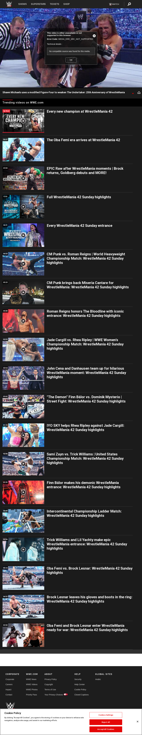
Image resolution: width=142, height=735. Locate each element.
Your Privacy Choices (54, 695)
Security (78, 679)
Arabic (98, 679)
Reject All (106, 722)
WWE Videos (31, 684)
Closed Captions (81, 695)
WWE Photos (32, 689)
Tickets (54, 4)
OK (71, 60)
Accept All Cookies (105, 729)
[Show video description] (133, 93)
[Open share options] (139, 93)
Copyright (49, 684)
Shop (66, 4)
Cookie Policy (80, 689)
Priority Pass (31, 695)
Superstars (38, 4)
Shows (22, 4)
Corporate (10, 679)
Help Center (79, 684)
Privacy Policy (51, 679)
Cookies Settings (105, 715)
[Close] (138, 722)
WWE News (31, 679)
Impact (8, 689)
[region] (71, 722)
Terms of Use (50, 689)
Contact (9, 695)
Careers (9, 684)
